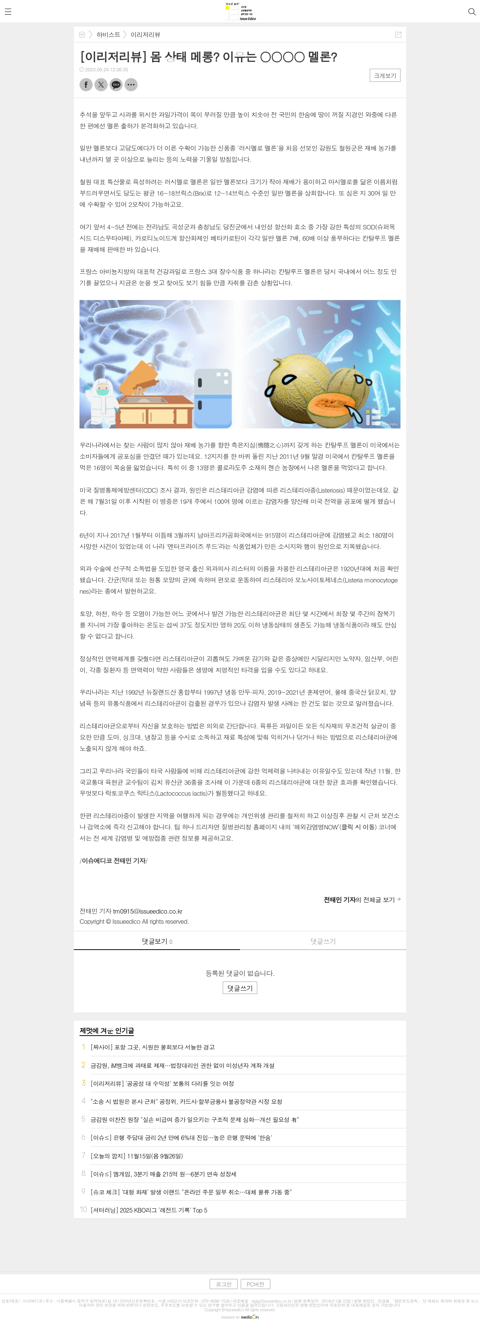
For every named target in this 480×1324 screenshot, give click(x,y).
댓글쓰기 (323, 941)
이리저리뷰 (145, 34)
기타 (131, 84)
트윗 (101, 84)
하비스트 (108, 34)
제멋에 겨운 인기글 (107, 1030)
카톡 (116, 84)
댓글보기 (157, 941)
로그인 (223, 1284)
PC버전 (255, 1284)
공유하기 (398, 34)
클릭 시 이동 (358, 826)
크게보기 (385, 75)
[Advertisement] (240, 1243)
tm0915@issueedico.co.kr (147, 910)
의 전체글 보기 (359, 899)
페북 (86, 84)
